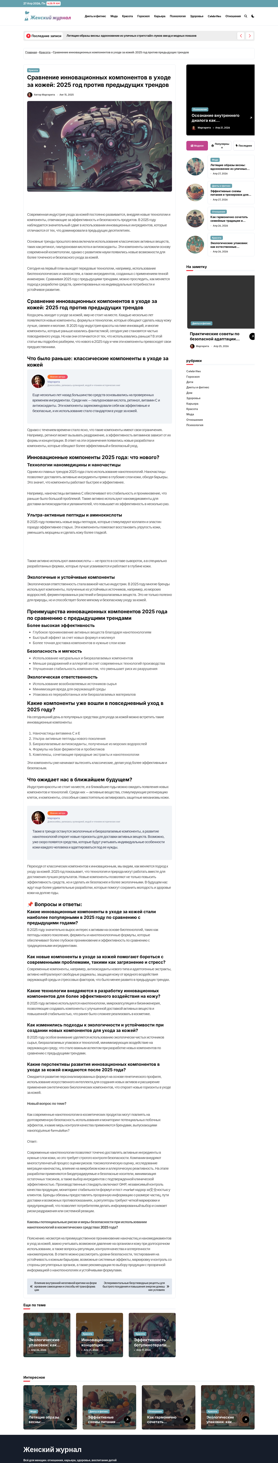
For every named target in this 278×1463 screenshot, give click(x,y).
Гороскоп (143, 16)
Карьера (159, 16)
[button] (249, 35)
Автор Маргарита (41, 103)
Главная (31, 52)
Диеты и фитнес (95, 16)
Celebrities (214, 16)
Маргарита (201, 128)
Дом (189, 393)
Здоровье (196, 16)
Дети (189, 382)
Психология (178, 16)
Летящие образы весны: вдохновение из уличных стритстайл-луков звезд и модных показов (229, 170)
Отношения (233, 16)
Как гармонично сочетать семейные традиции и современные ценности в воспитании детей (229, 222)
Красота (127, 16)
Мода (114, 16)
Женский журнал (52, 1457)
